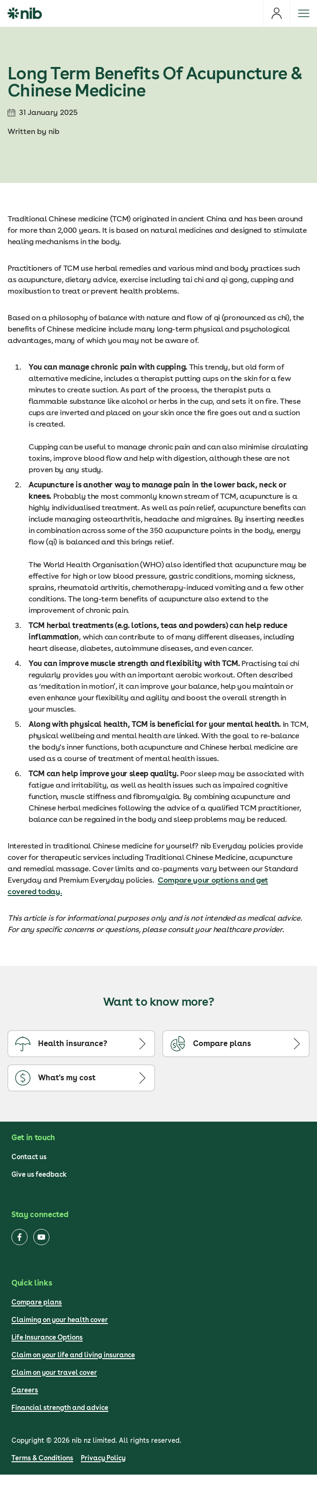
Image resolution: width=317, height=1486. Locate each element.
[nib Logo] (24, 13)
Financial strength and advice (59, 1407)
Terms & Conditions (42, 1458)
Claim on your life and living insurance (73, 1355)
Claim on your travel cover (54, 1372)
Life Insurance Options (47, 1337)
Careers (24, 1390)
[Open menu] (303, 13)
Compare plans (36, 1302)
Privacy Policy (103, 1458)
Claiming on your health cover (59, 1320)
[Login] (276, 13)
